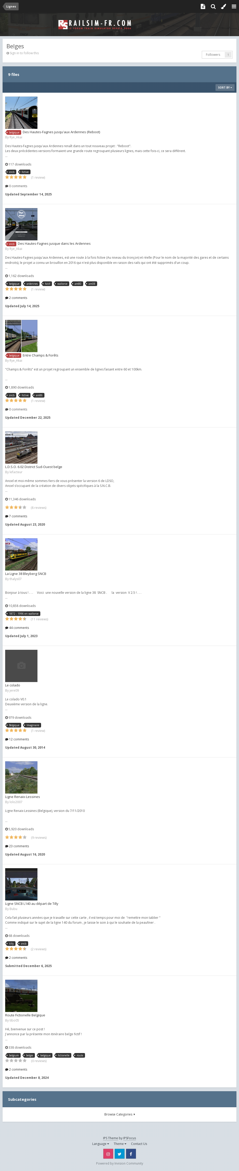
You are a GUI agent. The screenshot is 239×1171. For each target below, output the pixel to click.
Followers (213, 54)
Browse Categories (119, 1114)
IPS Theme (110, 1138)
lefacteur (16, 472)
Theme (120, 1144)
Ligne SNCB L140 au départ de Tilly (31, 903)
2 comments (16, 298)
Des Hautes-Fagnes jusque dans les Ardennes (54, 243)
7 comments (16, 516)
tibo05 (14, 1020)
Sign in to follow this (24, 53)
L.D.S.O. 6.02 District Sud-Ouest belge (33, 466)
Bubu (13, 909)
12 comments (17, 739)
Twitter (120, 1154)
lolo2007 (16, 802)
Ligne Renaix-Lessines (22, 796)
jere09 (14, 690)
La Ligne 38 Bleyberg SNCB (25, 573)
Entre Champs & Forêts (40, 355)
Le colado (12, 685)
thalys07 (16, 579)
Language (100, 1144)
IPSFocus (129, 1138)
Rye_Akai (16, 137)
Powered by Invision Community (119, 1163)
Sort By (225, 87)
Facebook (131, 1154)
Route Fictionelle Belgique (25, 1015)
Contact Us (139, 1144)
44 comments (17, 628)
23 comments (17, 846)
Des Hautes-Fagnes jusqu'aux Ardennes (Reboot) (61, 132)
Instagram (108, 1154)
